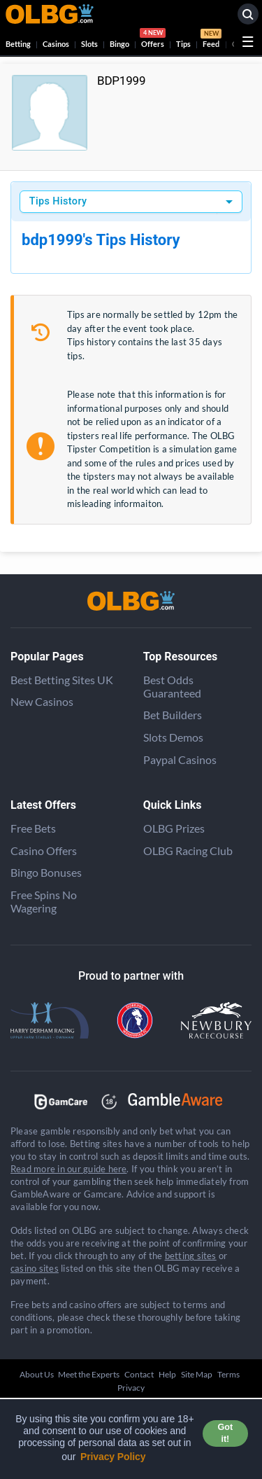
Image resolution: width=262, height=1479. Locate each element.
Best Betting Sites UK (61, 679)
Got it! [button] (225, 1433)
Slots (89, 43)
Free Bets (33, 828)
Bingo (119, 43)
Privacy (131, 1387)
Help (167, 1374)
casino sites (34, 1268)
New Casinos (41, 701)
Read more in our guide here (68, 1168)
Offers (153, 40)
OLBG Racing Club (188, 850)
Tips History (58, 201)
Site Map (196, 1374)
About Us (37, 1374)
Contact (139, 1374)
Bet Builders (172, 714)
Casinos (56, 43)
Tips (183, 43)
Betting (18, 43)
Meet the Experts (88, 1374)
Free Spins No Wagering (43, 901)
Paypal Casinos (180, 759)
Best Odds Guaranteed (172, 686)
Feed (211, 40)
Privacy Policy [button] (113, 1456)
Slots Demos (173, 737)
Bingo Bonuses (46, 872)
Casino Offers (43, 850)
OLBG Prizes (174, 828)
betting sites (191, 1255)
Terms (228, 1374)
